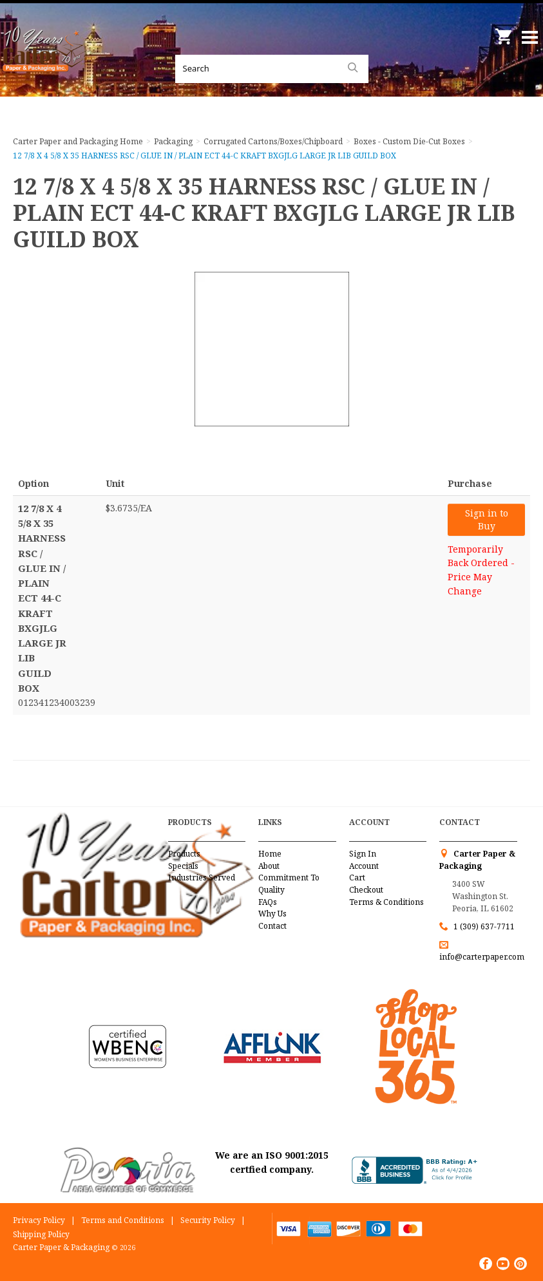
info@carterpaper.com (481, 956)
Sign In (362, 853)
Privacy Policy (39, 1220)
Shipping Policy (41, 1234)
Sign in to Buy (486, 519)
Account (364, 865)
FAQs (267, 902)
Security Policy (207, 1220)
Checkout (366, 889)
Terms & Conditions (386, 902)
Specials (183, 865)
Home (269, 853)
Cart (357, 877)
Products (184, 853)
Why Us (272, 913)
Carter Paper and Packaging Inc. (45, 64)
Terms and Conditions (122, 1220)
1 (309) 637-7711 (484, 926)
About (269, 865)
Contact (272, 925)
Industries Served (201, 877)
